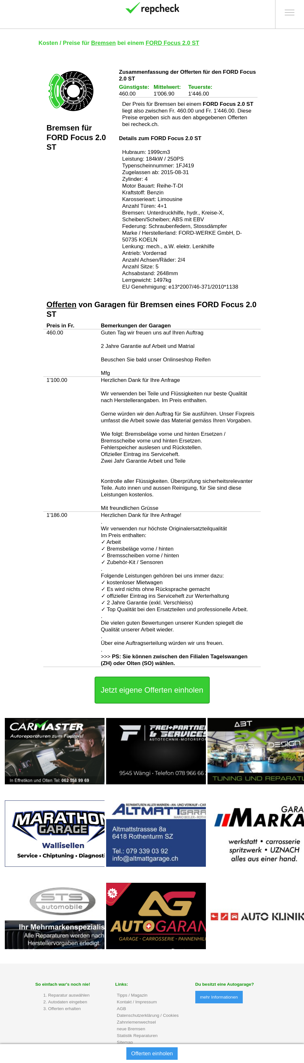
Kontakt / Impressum (137, 1002)
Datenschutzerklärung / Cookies (148, 1015)
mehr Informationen (219, 997)
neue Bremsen (131, 1028)
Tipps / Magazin (132, 995)
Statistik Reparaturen (137, 1035)
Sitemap (125, 1042)
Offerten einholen (152, 1053)
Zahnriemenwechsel (136, 1022)
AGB (121, 1008)
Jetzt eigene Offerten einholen (152, 690)
